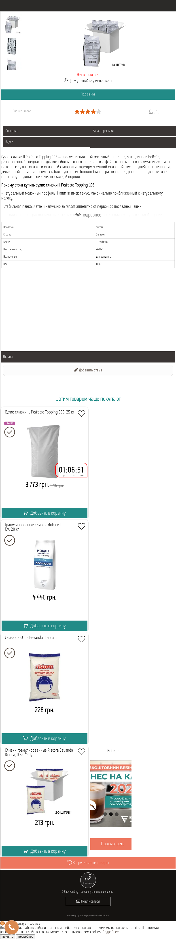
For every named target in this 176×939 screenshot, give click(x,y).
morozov (105, 915)
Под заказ (88, 94)
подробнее (88, 215)
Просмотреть (112, 844)
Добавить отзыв (88, 370)
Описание (11, 131)
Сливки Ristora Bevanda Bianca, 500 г (34, 638)
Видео (9, 142)
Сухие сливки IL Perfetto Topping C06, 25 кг (39, 412)
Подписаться (88, 901)
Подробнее (110, 932)
